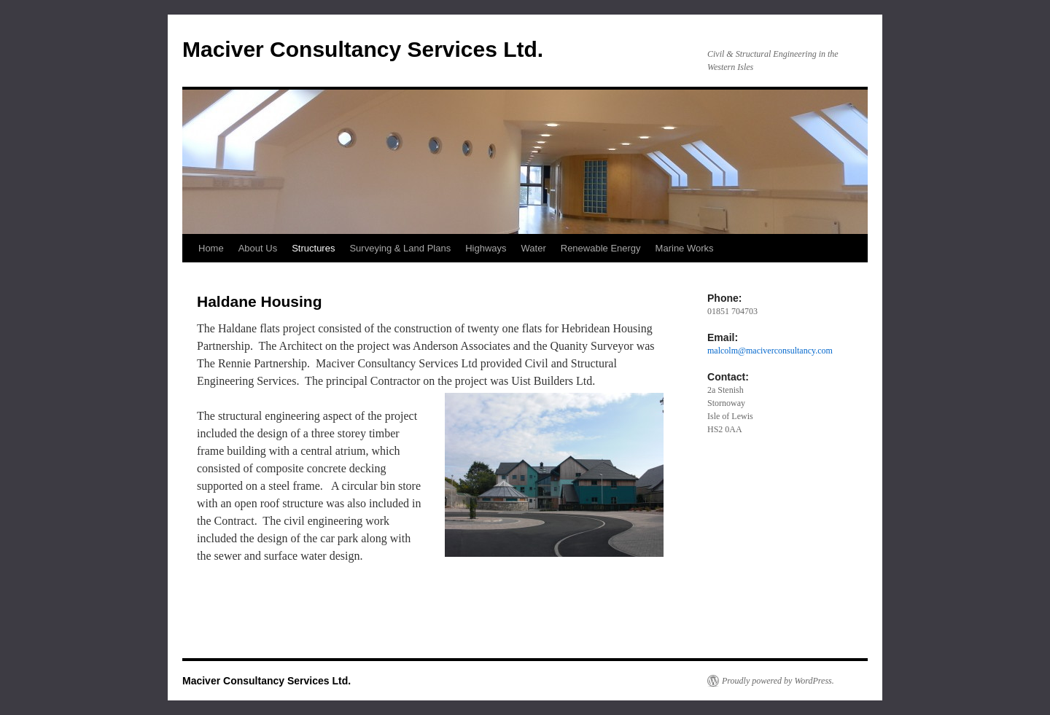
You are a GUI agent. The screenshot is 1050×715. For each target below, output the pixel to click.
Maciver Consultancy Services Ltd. (362, 49)
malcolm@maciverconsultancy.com (770, 350)
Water (533, 248)
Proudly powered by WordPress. (778, 681)
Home (211, 248)
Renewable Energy (601, 248)
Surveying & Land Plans (400, 248)
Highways (485, 248)
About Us (257, 248)
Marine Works (685, 248)
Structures (313, 248)
